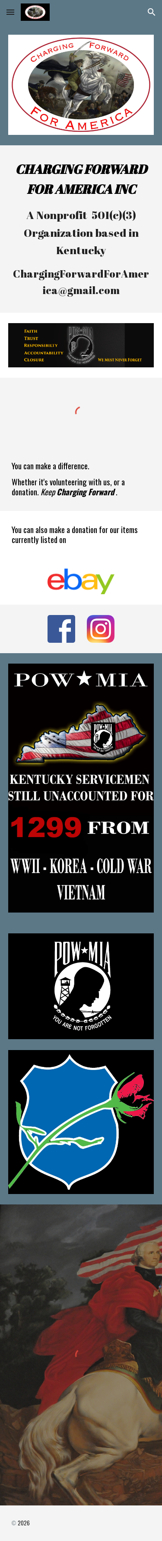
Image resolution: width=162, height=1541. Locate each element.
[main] (81, 229)
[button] (10, 12)
